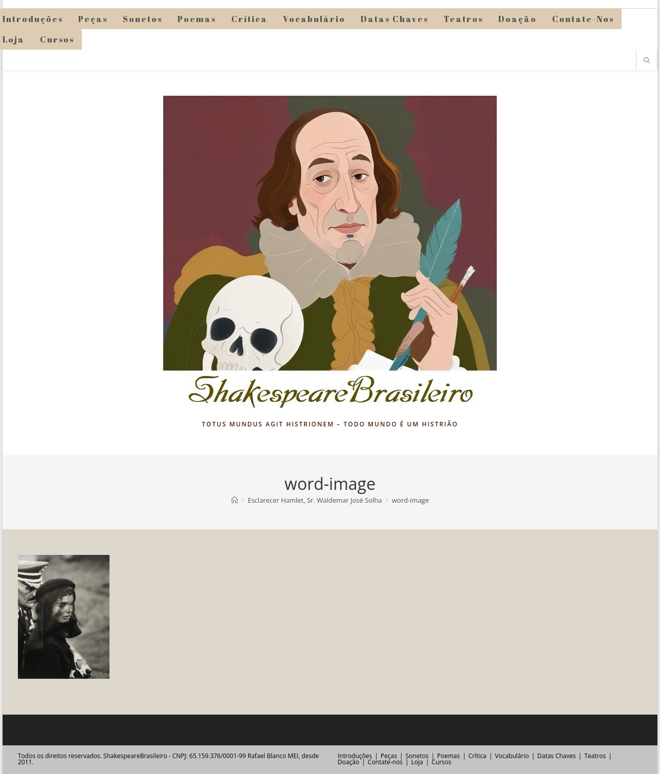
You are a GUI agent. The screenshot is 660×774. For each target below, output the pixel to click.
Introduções (355, 755)
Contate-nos (385, 762)
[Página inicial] (234, 500)
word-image (410, 500)
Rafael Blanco (267, 755)
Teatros (595, 755)
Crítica (478, 755)
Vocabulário (512, 755)
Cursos (441, 762)
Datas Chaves (556, 755)
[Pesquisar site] (647, 61)
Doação (348, 762)
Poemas (448, 755)
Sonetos (417, 755)
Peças (389, 755)
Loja (417, 762)
